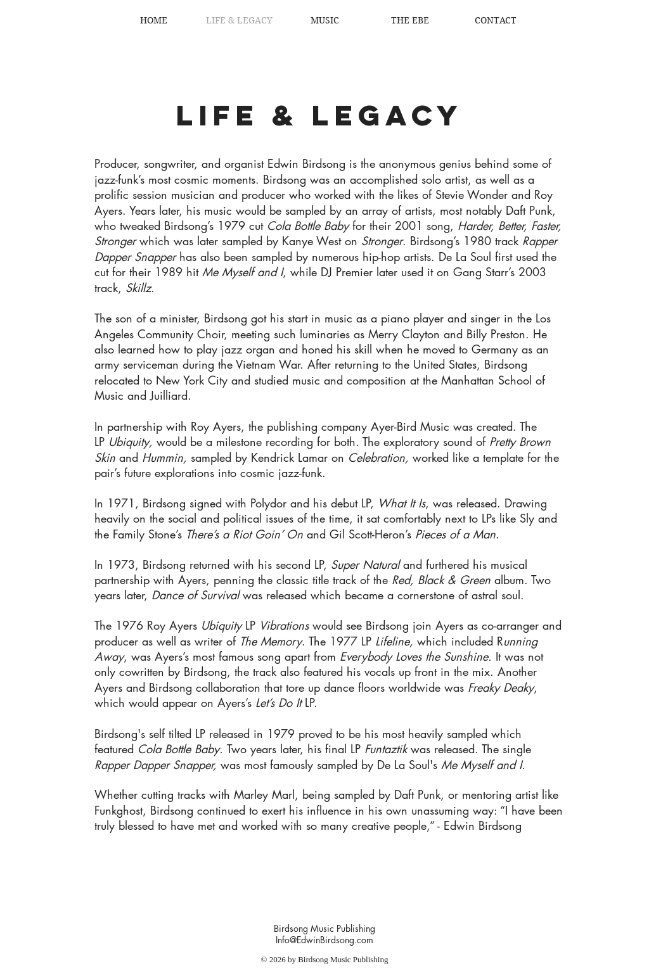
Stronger (381, 240)
